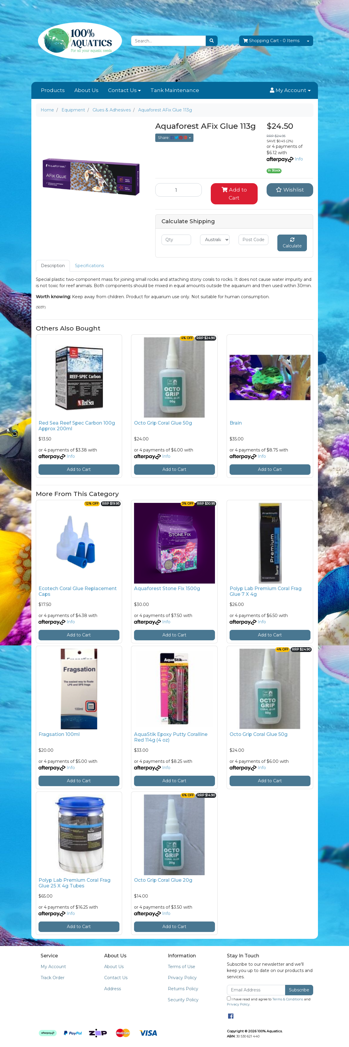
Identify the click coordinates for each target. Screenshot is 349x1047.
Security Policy (183, 999)
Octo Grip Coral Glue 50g (163, 423)
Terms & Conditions (287, 999)
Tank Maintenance (174, 90)
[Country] (215, 240)
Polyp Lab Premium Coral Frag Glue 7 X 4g (266, 591)
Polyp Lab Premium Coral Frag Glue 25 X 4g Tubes (74, 883)
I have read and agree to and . (268, 1001)
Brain (236, 423)
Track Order (52, 977)
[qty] (176, 240)
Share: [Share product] (173, 137)
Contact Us (122, 90)
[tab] (53, 266)
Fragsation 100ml (59, 734)
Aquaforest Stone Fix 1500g (167, 588)
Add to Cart (234, 193)
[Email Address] (256, 990)
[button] (290, 90)
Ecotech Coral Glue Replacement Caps (78, 591)
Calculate (292, 243)
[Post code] (253, 240)
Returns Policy (183, 988)
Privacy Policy (182, 977)
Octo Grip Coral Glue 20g (163, 880)
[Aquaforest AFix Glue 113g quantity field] (178, 189)
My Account (53, 966)
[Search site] (212, 41)
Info (299, 159)
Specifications (89, 265)
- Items (271, 41)
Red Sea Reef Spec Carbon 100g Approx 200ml (77, 425)
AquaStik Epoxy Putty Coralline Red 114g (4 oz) (170, 737)
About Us (86, 90)
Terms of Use (181, 966)
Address (112, 988)
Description (53, 265)
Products (53, 90)
